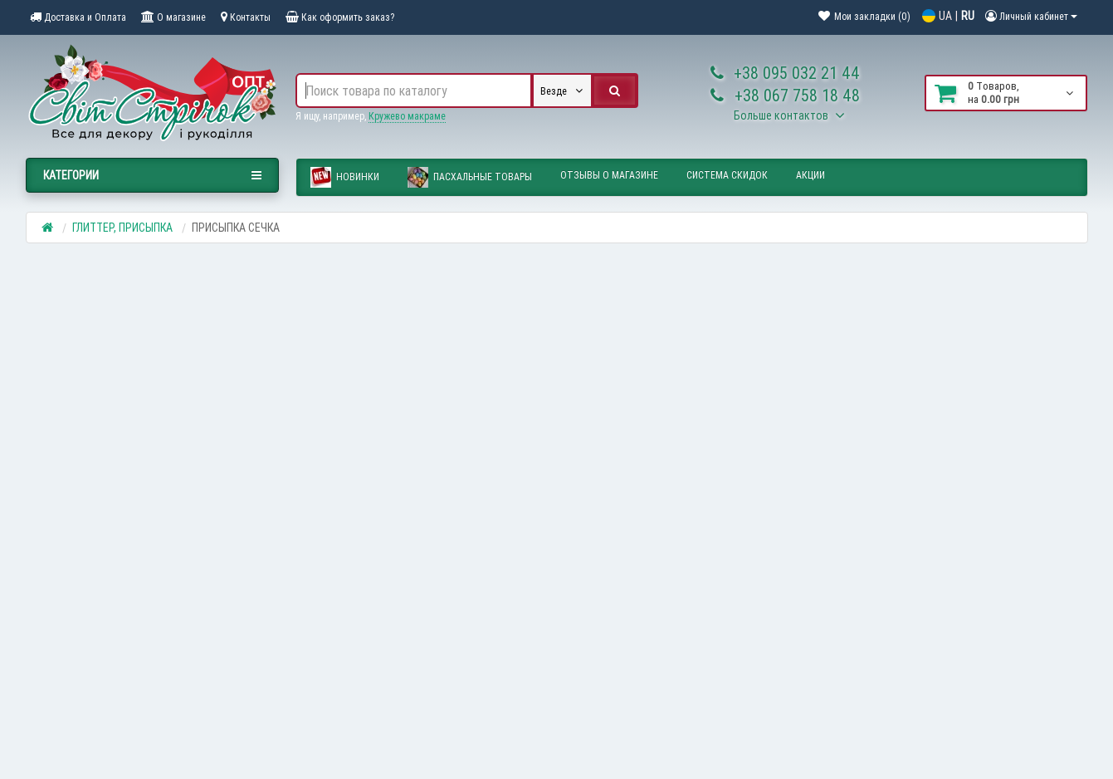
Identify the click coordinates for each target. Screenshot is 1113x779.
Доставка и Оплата (78, 17)
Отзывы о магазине (609, 175)
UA (945, 15)
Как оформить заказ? (340, 17)
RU (967, 15)
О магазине (173, 17)
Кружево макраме (407, 116)
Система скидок (727, 175)
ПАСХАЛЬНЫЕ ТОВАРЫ (470, 177)
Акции (810, 175)
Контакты (246, 17)
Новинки (344, 177)
